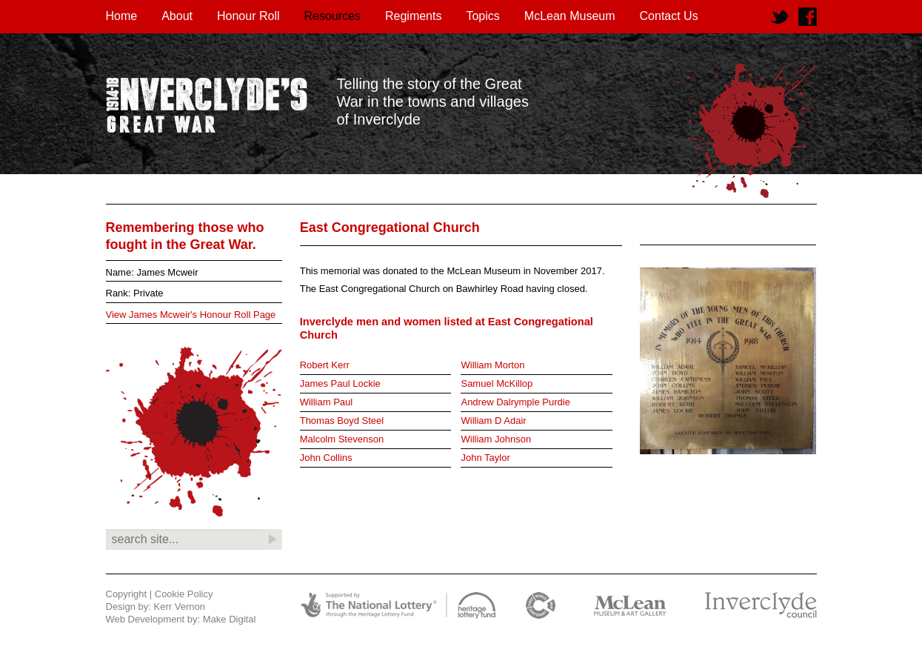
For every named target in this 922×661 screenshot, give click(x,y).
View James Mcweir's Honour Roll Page (191, 314)
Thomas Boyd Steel (342, 420)
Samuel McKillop (496, 383)
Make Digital (229, 619)
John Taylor (485, 457)
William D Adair (493, 420)
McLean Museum (569, 16)
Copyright (126, 593)
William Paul (326, 402)
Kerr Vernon (179, 606)
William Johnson (496, 439)
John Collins (326, 457)
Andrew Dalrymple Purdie (515, 402)
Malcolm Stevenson (342, 439)
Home (122, 16)
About (177, 16)
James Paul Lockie (340, 383)
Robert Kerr (325, 365)
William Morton (492, 365)
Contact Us (669, 16)
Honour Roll (248, 16)
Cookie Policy (184, 593)
